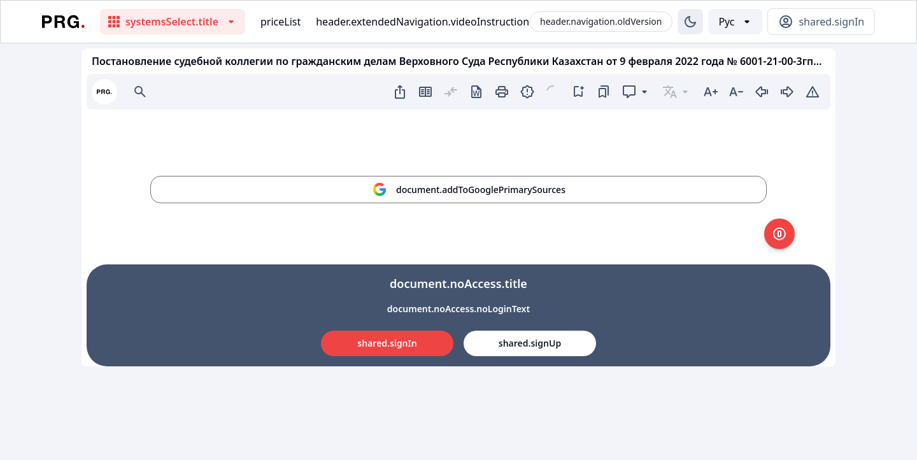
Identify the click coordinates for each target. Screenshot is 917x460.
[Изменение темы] (690, 21)
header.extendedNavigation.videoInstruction (422, 22)
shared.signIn (386, 343)
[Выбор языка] (735, 21)
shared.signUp (530, 343)
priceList (280, 22)
